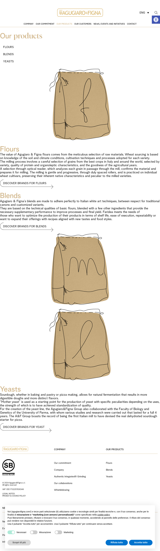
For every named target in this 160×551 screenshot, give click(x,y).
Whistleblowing (61, 489)
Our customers (82, 23)
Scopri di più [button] (19, 542)
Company (29, 23)
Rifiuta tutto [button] (117, 542)
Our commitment (45, 23)
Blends (109, 469)
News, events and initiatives (109, 23)
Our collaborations (63, 482)
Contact (132, 23)
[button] (156, 20)
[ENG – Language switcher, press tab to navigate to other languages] (144, 12)
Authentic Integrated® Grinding (70, 476)
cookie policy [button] (103, 514)
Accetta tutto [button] (141, 542)
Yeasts (109, 476)
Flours (109, 462)
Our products (64, 23)
